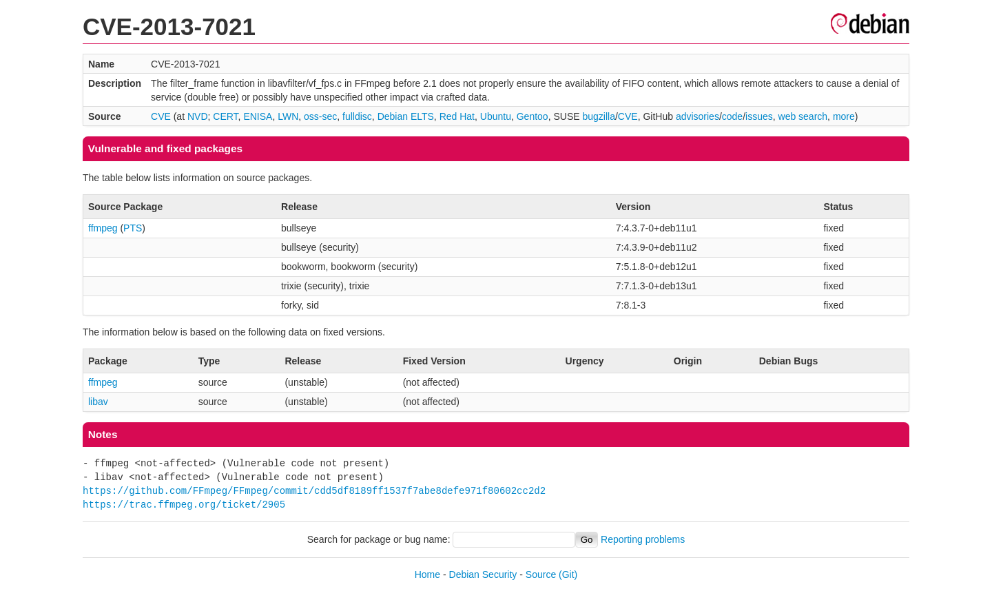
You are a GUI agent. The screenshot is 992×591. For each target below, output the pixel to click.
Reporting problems (643, 539)
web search (803, 116)
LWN (288, 116)
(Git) (568, 574)
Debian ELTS (406, 116)
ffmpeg (103, 228)
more (844, 116)
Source (541, 574)
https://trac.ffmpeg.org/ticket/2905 (184, 504)
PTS (132, 228)
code (732, 116)
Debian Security (483, 574)
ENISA (257, 116)
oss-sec (320, 116)
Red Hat (457, 116)
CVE (161, 116)
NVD (197, 116)
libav (98, 401)
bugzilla (598, 116)
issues (759, 116)
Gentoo (532, 116)
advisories (697, 116)
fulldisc (357, 116)
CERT (225, 116)
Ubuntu (495, 116)
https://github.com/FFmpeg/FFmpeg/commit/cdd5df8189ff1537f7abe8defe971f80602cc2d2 (314, 490)
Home (427, 574)
